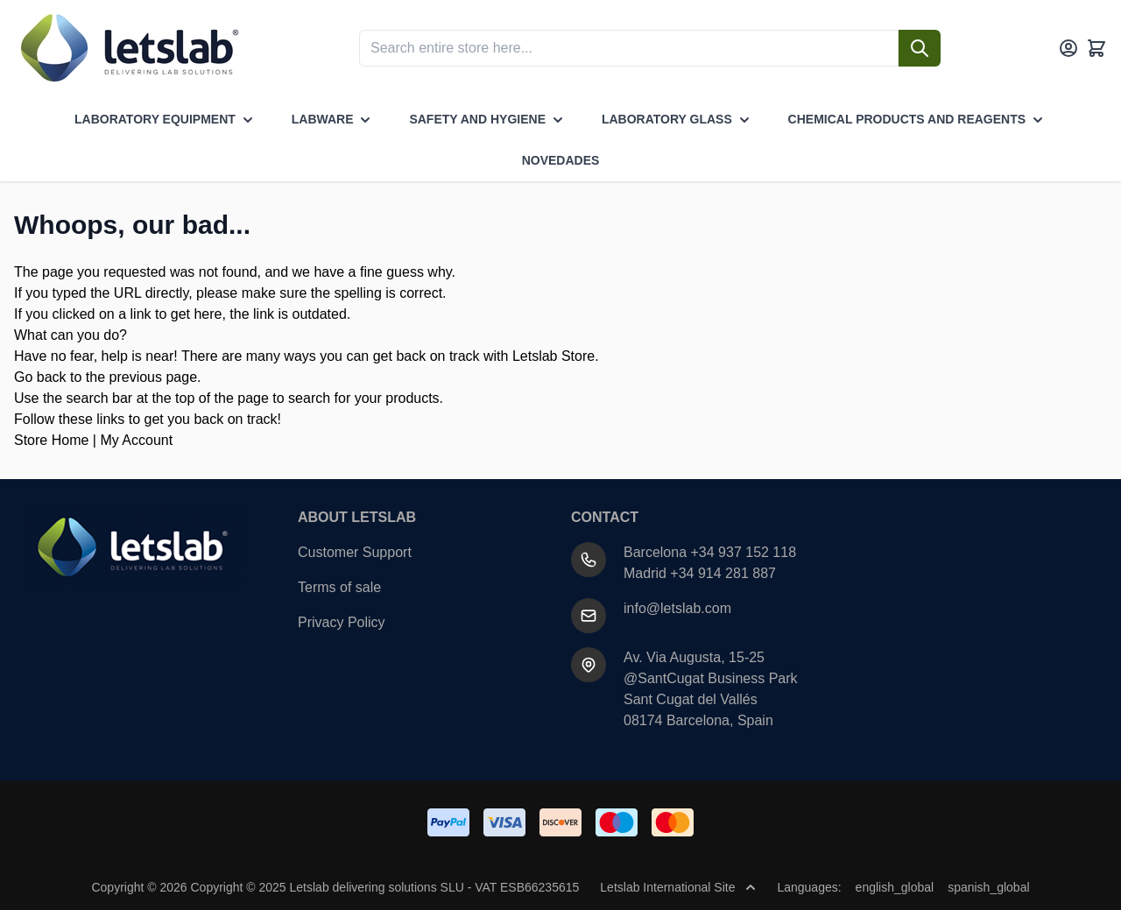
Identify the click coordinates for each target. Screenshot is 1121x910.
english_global (895, 887)
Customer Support (355, 552)
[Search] (920, 48)
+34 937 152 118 (744, 552)
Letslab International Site (678, 887)
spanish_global (988, 887)
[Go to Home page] (128, 48)
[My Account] (1068, 48)
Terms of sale (339, 587)
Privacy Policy (341, 622)
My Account (136, 440)
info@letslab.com (677, 608)
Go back (40, 377)
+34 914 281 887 (723, 573)
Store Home (51, 440)
